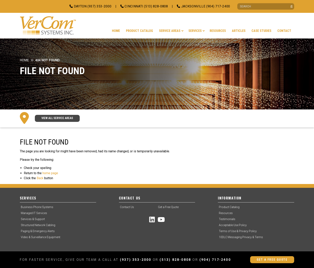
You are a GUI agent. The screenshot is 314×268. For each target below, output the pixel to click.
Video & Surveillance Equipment (40, 237)
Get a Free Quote (168, 207)
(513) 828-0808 (175, 260)
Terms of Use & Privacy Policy (238, 231)
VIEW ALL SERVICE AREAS (57, 118)
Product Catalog (229, 207)
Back (40, 178)
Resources (226, 213)
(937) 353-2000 (135, 260)
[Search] (265, 6)
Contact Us (127, 207)
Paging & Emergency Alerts (38, 231)
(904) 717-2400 (215, 260)
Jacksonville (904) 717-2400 (203, 6)
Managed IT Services (34, 213)
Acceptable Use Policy (233, 225)
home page (50, 173)
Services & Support (33, 219)
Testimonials (227, 219)
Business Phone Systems (37, 207)
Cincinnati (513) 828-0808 (144, 6)
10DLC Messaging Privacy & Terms (241, 237)
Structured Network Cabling (38, 225)
